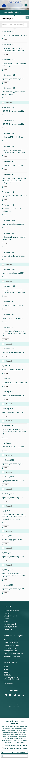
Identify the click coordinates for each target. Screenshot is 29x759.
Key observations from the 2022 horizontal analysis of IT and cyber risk (14, 431)
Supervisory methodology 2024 (13, 224)
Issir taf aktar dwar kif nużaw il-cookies (15, 748)
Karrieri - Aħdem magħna (12, 610)
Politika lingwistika (10, 648)
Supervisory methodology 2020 (13, 557)
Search (20, 5)
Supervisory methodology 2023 (13, 273)
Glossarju (7, 613)
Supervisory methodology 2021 (13, 464)
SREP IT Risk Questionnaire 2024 (13, 124)
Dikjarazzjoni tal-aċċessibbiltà (13, 653)
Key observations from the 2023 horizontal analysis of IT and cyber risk (14, 333)
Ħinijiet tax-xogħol (10, 624)
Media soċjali (8, 629)
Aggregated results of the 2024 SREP (14, 196)
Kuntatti (6, 619)
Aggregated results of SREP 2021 (13, 481)
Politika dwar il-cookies (11, 645)
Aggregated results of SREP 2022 (13, 395)
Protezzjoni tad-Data (10, 651)
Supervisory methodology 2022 (13, 412)
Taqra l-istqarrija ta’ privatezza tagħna (15, 745)
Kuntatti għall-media (10, 627)
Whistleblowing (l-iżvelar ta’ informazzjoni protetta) (13, 678)
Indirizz (6, 621)
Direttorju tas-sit (9, 683)
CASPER (6, 672)
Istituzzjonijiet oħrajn (10, 616)
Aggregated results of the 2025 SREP (14, 35)
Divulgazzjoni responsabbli (12, 656)
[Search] (13, 5)
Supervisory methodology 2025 (13, 79)
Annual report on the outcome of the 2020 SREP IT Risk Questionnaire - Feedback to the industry (14, 516)
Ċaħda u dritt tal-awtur (11, 640)
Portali (6, 667)
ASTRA (6, 669)
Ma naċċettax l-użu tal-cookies (15, 756)
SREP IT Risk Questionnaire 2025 (13, 111)
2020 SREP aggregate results (12, 540)
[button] (26, 2)
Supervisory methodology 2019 (13, 589)
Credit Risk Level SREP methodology (14, 382)
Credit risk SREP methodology (12, 165)
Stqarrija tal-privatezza (11, 643)
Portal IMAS (7, 675)
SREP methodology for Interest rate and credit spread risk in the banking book (14, 180)
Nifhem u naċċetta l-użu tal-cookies (16, 752)
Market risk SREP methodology (13, 137)
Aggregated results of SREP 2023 (13, 256)
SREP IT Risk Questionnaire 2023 (13, 353)
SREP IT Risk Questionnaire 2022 (13, 447)
